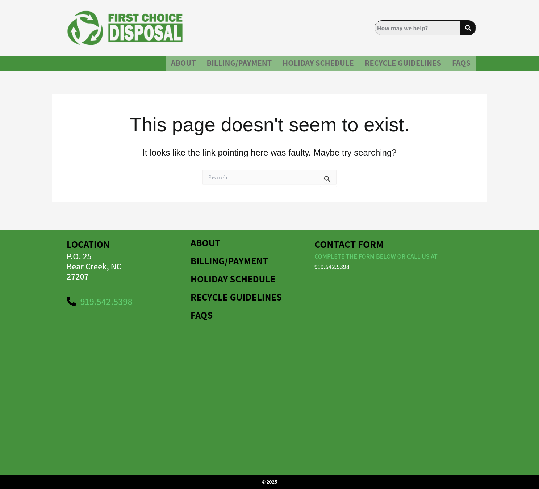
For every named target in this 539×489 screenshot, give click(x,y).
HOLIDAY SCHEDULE (297, 66)
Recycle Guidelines (394, 66)
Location (89, 244)
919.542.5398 (332, 267)
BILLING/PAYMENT (208, 66)
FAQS (460, 66)
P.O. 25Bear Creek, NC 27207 (94, 266)
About (145, 66)
